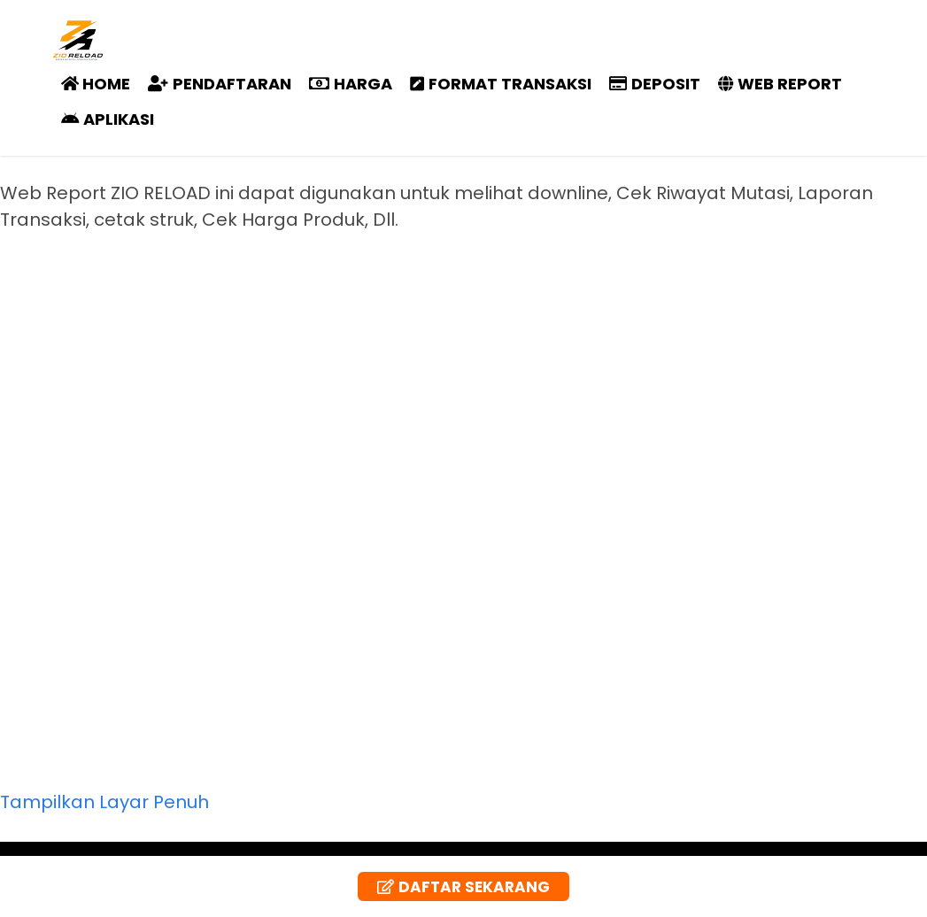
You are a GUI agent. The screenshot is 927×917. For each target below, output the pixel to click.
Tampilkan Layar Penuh (104, 802)
